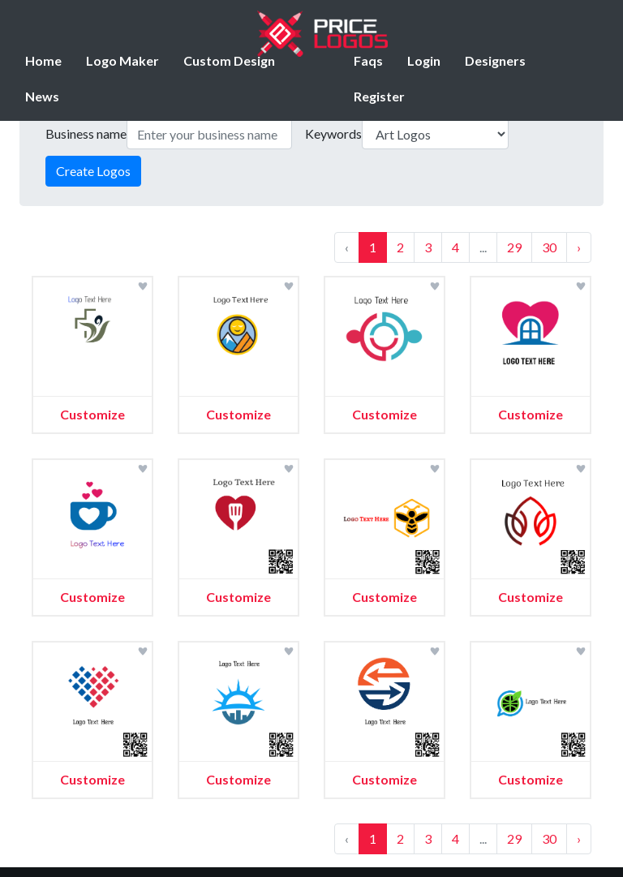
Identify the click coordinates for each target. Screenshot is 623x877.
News (42, 96)
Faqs (368, 60)
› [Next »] (579, 247)
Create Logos (93, 170)
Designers (495, 60)
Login (423, 60)
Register (379, 96)
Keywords (333, 133)
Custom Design (229, 60)
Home (43, 60)
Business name (86, 133)
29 (514, 247)
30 (549, 247)
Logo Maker (122, 60)
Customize (92, 414)
